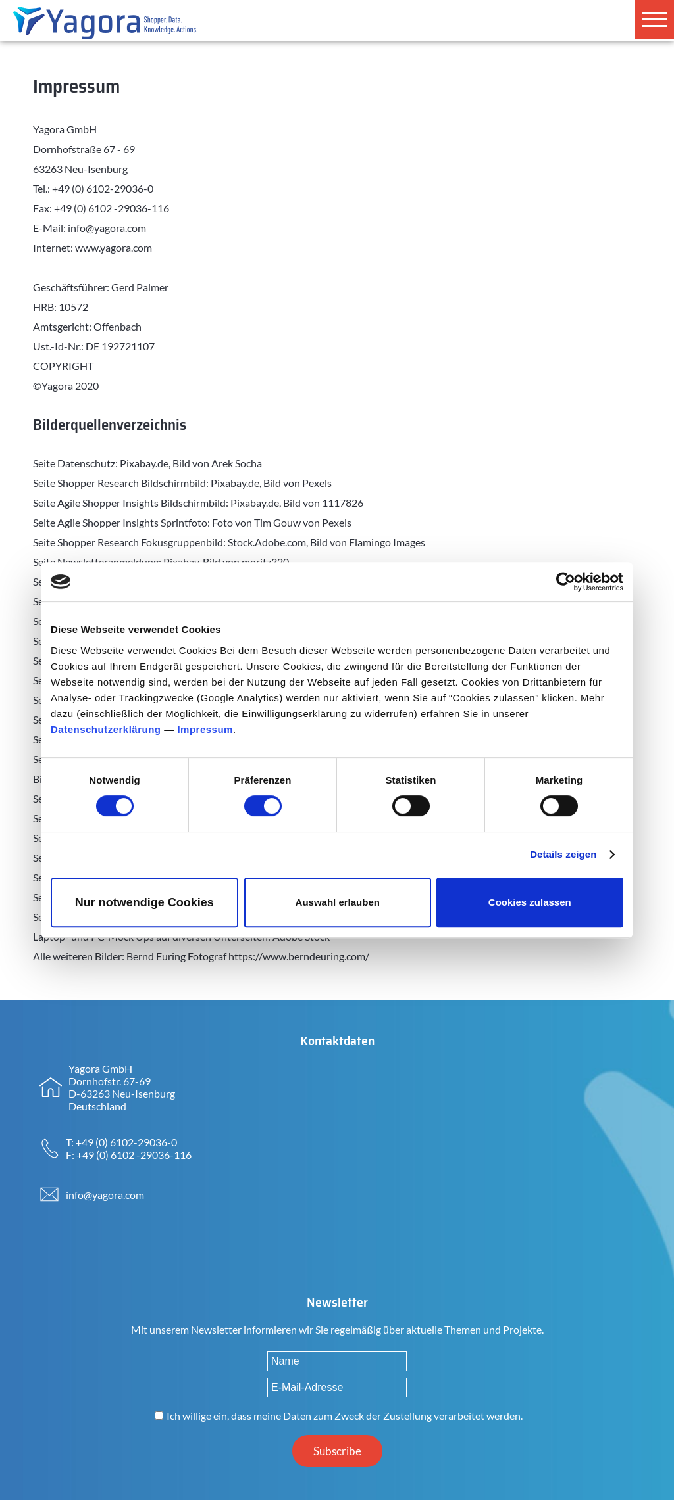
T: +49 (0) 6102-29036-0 (121, 1142)
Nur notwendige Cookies (144, 902)
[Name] (337, 1361)
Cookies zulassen (529, 902)
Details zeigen (563, 854)
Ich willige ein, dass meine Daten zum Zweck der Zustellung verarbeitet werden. (345, 1415)
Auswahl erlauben (338, 902)
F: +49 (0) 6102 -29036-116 (129, 1154)
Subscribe (337, 1451)
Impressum (205, 729)
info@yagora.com (105, 1194)
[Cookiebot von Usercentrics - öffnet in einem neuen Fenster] (565, 582)
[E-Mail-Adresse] (337, 1387)
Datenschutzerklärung (106, 729)
